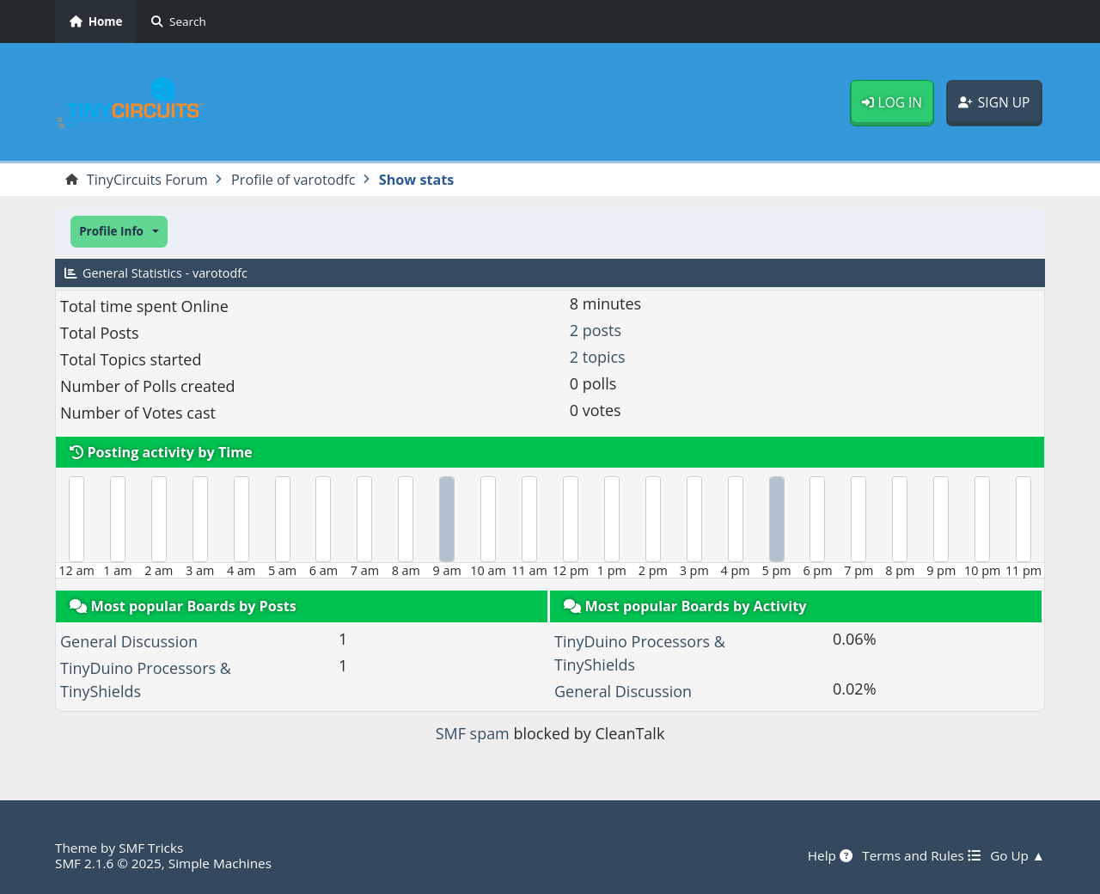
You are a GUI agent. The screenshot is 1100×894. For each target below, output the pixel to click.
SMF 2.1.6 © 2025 (108, 863)
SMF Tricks (151, 847)
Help (830, 855)
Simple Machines (220, 863)
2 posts (595, 330)
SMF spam (473, 733)
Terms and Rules (921, 855)
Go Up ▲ (1017, 855)
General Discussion (129, 641)
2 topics (598, 356)
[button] (119, 232)
